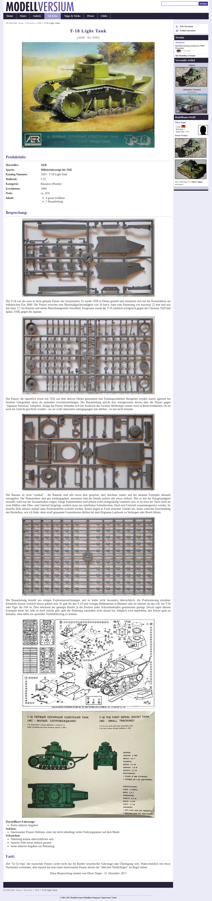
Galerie (37, 16)
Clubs (104, 16)
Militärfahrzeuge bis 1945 (56, 169)
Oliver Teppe (197, 182)
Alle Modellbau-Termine (185, 56)
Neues (23, 16)
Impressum (106, 898)
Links (114, 898)
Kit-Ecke (52, 16)
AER (39, 23)
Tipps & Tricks (72, 16)
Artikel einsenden (187, 30)
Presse (90, 16)
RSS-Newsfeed (186, 26)
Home (10, 16)
